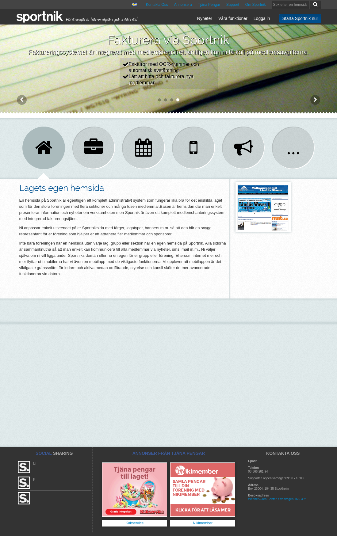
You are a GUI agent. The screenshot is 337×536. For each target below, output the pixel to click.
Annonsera (183, 4)
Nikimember (203, 523)
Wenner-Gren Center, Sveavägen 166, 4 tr (277, 499)
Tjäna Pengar (209, 4)
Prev (22, 100)
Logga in (262, 18)
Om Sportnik (255, 4)
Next (315, 100)
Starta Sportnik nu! (300, 18)
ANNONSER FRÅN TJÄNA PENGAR (168, 453)
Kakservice (135, 523)
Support (232, 4)
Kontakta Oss (157, 4)
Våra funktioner (232, 18)
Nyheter (204, 18)
